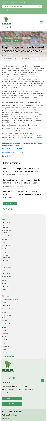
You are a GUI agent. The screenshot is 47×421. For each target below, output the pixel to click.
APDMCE (4, 340)
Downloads (5, 249)
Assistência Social (7, 309)
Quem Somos (6, 222)
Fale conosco (10, 404)
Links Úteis (5, 260)
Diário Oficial (5, 296)
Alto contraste (21, 3)
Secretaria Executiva (7, 245)
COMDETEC (5, 349)
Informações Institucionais (6, 256)
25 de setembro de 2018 (10, 59)
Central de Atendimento (9, 11)
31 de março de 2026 (24, 174)
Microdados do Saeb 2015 (12, 149)
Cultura (4, 312)
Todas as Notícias (10, 203)
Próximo (17, 40)
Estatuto (4, 239)
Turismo (4, 330)
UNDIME (4, 353)
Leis (3, 293)
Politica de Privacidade (9, 415)
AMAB (4, 343)
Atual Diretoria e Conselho (6, 231)
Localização (9, 398)
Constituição (5, 289)
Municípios (5, 264)
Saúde (4, 327)
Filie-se (4, 252)
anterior (6, 40)
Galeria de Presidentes (8, 236)
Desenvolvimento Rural (7, 316)
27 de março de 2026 (20, 197)
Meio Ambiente (6, 324)
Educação (5, 320)
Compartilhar (25, 59)
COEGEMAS (5, 346)
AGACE (4, 336)
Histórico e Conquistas (5, 226)
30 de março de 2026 (22, 186)
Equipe (4, 242)
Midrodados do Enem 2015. (12, 152)
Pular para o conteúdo (9, 3)
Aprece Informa (6, 276)
